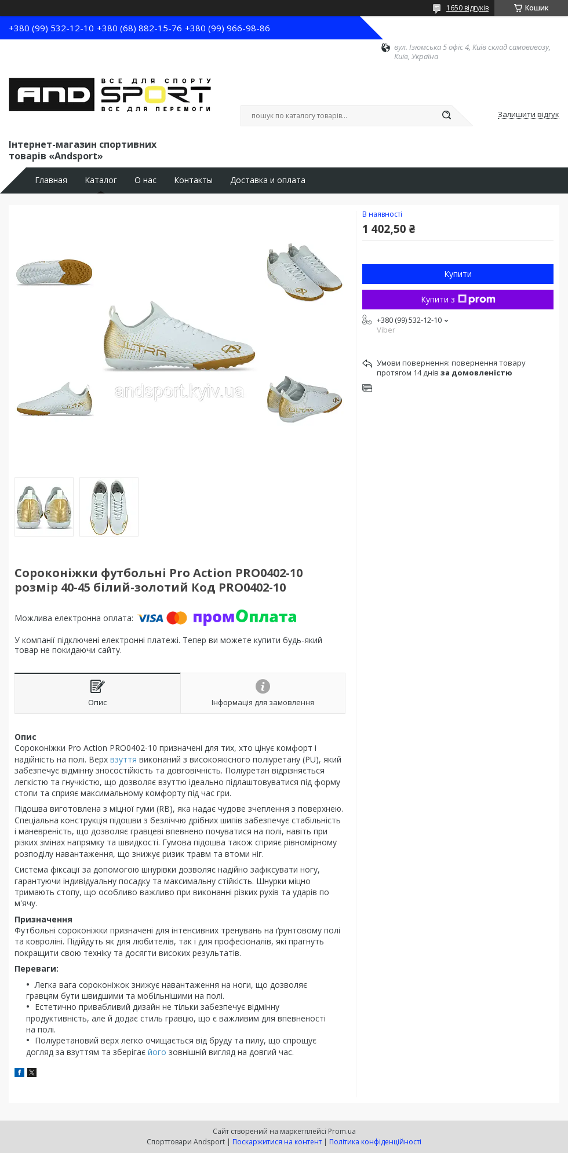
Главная (51, 180)
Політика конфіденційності (375, 1142)
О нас (145, 180)
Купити (458, 273)
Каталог (101, 180)
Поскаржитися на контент (277, 1142)
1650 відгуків (467, 8)
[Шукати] (446, 115)
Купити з (458, 299)
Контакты (193, 180)
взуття (123, 759)
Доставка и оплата (267, 180)
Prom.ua (342, 1131)
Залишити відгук (528, 115)
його (157, 1051)
